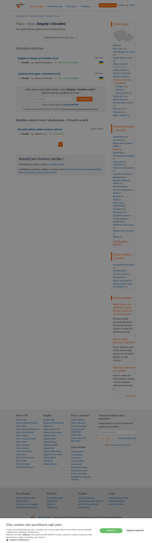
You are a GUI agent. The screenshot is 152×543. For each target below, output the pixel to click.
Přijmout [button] (111, 531)
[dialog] (76, 530)
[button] (51, 540)
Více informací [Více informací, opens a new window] (39, 537)
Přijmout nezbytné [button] (135, 531)
